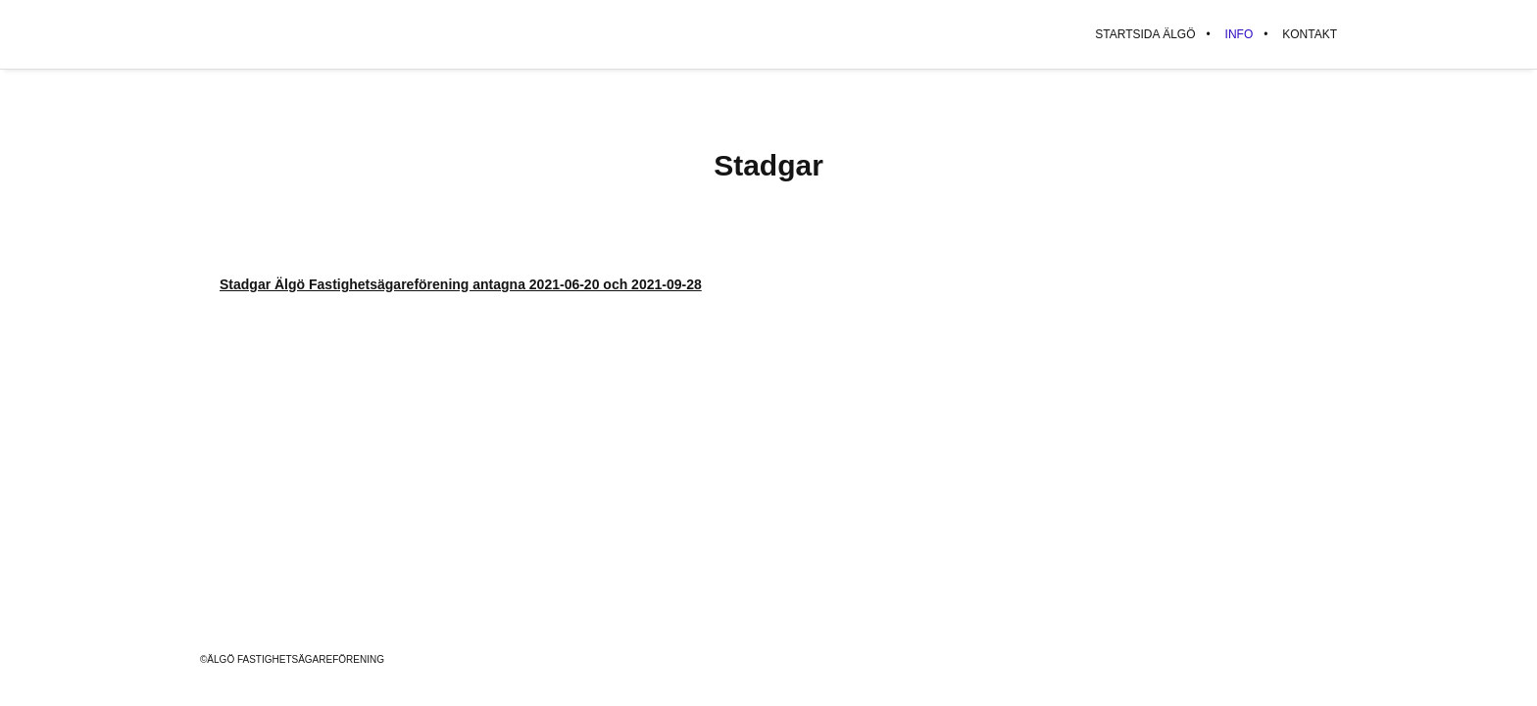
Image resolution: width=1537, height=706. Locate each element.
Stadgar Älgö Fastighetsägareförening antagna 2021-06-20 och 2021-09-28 (461, 284)
